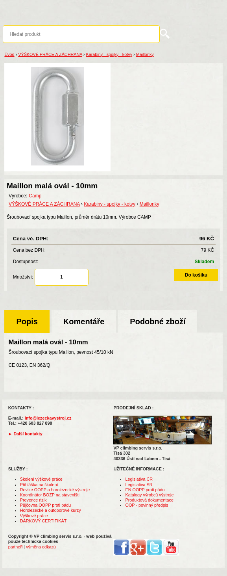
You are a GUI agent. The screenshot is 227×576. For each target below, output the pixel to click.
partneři (15, 546)
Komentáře (83, 321)
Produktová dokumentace (149, 500)
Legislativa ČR (139, 479)
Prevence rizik (33, 500)
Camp (35, 196)
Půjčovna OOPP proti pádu (45, 505)
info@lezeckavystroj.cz (48, 418)
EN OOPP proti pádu (144, 489)
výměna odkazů (41, 546)
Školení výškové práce (41, 479)
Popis (26, 321)
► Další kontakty (25, 433)
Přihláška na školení (39, 484)
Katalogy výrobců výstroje (149, 494)
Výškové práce (34, 515)
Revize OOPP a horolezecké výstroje (55, 489)
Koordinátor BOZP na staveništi (49, 494)
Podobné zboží (157, 321)
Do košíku (196, 275)
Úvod (9, 54)
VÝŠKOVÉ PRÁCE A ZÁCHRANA (50, 54)
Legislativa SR (138, 484)
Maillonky (145, 54)
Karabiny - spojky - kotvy (109, 54)
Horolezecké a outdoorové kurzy (50, 510)
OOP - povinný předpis (146, 505)
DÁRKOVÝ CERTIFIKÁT (43, 520)
